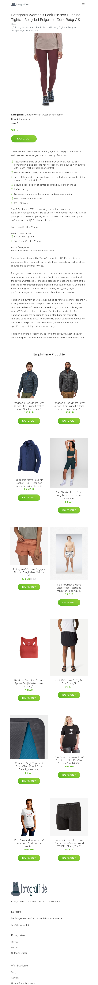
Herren (14, 947)
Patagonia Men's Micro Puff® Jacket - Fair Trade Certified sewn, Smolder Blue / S (29, 406)
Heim (13, 24)
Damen (15, 942)
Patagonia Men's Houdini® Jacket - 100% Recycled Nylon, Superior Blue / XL (29, 483)
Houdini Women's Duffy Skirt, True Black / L (69, 682)
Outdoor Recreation (52, 114)
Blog (13, 972)
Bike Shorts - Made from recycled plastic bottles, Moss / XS (69, 495)
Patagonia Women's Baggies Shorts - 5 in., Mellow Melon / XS (29, 572)
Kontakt (15, 977)
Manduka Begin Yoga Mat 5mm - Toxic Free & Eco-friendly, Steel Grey (29, 766)
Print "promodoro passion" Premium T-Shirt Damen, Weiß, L (29, 843)
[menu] (83, 4)
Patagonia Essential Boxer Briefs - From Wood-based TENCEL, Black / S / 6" (69, 843)
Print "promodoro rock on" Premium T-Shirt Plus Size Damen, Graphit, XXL (69, 760)
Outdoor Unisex (33, 114)
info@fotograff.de (20, 925)
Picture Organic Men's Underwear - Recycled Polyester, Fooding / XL (69, 587)
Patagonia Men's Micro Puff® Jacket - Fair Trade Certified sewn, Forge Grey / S (69, 406)
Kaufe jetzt (24, 138)
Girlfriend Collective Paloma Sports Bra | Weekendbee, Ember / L (29, 683)
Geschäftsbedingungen (23, 983)
